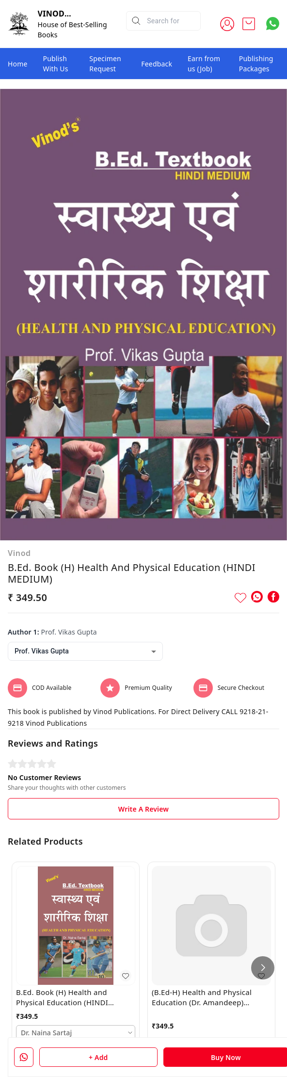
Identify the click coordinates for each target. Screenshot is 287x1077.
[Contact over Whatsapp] (272, 23)
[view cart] (248, 23)
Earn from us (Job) (204, 63)
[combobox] (85, 651)
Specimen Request (105, 63)
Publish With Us (55, 63)
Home (18, 63)
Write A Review (143, 809)
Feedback (156, 63)
